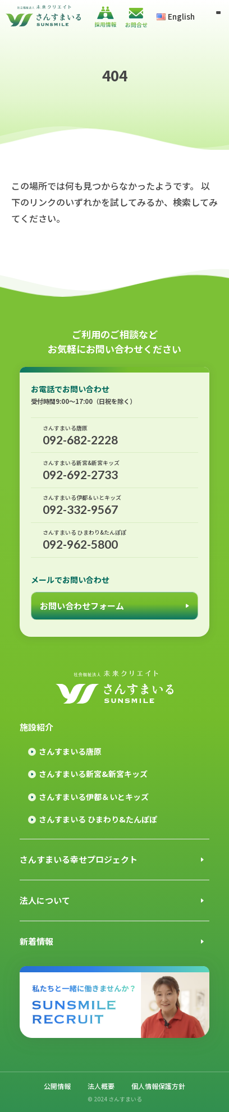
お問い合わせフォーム (82, 606)
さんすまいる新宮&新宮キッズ (93, 773)
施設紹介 (36, 727)
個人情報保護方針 (158, 1086)
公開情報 (57, 1086)
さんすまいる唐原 (70, 751)
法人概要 (101, 1086)
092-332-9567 (114, 504)
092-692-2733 (114, 469)
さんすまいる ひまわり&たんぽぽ (98, 819)
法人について (45, 900)
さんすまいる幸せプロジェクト (79, 859)
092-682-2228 (114, 435)
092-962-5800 (114, 539)
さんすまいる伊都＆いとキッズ (94, 796)
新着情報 (36, 941)
